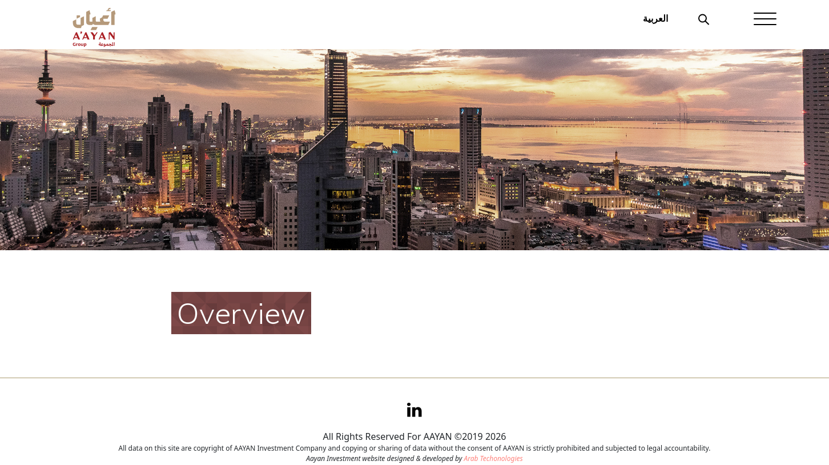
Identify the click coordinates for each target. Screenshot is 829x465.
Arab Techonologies (493, 458)
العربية (655, 18)
